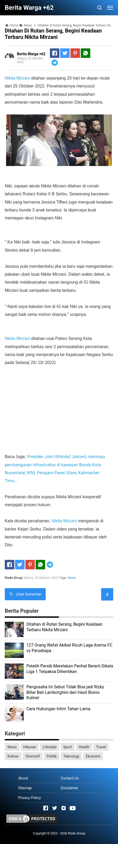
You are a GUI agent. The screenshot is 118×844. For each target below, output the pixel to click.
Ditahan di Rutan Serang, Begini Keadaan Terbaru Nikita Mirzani (64, 627)
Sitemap (25, 788)
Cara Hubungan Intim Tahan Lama (58, 708)
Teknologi (71, 756)
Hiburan (29, 747)
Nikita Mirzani (17, 78)
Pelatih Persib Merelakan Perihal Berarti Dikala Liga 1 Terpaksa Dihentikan (69, 668)
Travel (101, 747)
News (72, 578)
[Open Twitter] (54, 808)
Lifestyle (49, 747)
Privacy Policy (29, 798)
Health (84, 747)
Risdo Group (76, 833)
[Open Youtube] (72, 808)
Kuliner (13, 756)
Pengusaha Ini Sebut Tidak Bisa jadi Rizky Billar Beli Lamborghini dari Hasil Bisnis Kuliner (65, 692)
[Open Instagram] (63, 808)
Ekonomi (93, 756)
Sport (67, 747)
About (23, 778)
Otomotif (32, 756)
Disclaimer (69, 788)
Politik (51, 756)
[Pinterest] (75, 53)
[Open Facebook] (46, 808)
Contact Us (70, 778)
